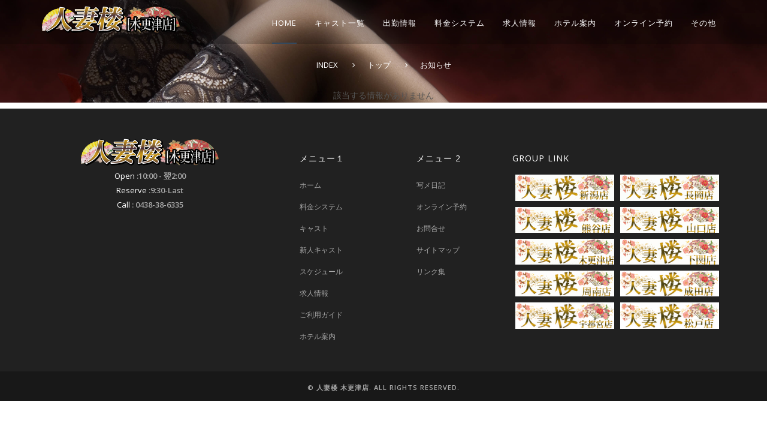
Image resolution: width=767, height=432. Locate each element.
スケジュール (321, 271)
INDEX (327, 64)
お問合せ (430, 228)
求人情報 (519, 22)
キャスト (314, 228)
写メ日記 (430, 185)
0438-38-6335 (159, 204)
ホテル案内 (575, 22)
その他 (703, 22)
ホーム (310, 185)
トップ (379, 64)
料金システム (459, 22)
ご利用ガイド (321, 315)
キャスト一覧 (340, 22)
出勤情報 (399, 22)
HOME (284, 22)
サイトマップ (438, 250)
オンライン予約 (643, 22)
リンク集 (430, 271)
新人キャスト (321, 250)
